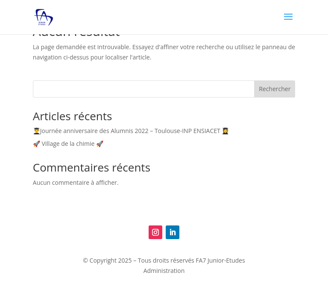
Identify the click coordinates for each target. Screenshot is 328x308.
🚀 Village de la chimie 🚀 (68, 143)
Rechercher (274, 89)
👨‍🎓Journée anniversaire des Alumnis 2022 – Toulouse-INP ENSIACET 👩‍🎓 (131, 131)
